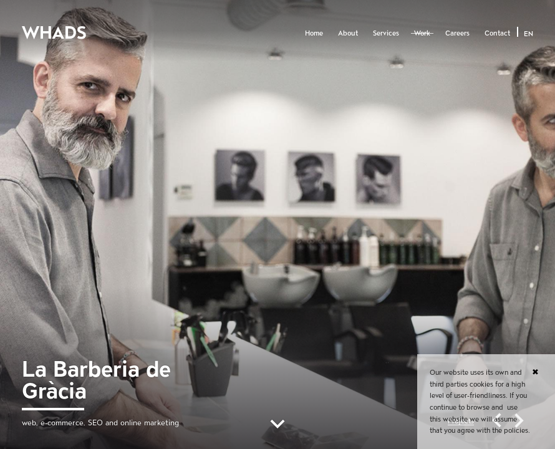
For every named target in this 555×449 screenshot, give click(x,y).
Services (386, 33)
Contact (497, 33)
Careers (457, 33)
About (348, 33)
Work (422, 33)
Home (314, 33)
